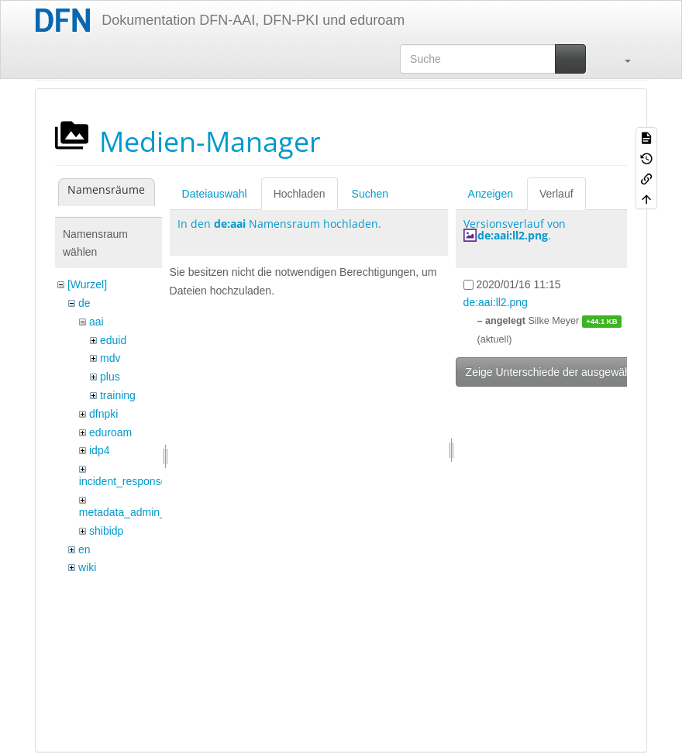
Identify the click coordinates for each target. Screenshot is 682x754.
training (118, 395)
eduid (113, 340)
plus (110, 376)
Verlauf (556, 194)
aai (96, 321)
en (84, 549)
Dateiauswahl (214, 194)
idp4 (99, 450)
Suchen (370, 194)
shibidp (106, 531)
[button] (620, 59)
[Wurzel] (87, 284)
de (84, 303)
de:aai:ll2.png (512, 235)
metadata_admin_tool (131, 512)
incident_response (123, 481)
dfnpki (103, 414)
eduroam (110, 432)
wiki (87, 567)
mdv (110, 358)
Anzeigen (490, 194)
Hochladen (300, 194)
